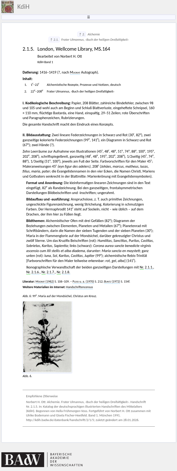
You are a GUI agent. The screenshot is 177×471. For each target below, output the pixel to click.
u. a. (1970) (83, 281)
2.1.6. (35, 272)
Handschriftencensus (79, 287)
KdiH (23, 7)
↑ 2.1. (54, 39)
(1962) (44, 281)
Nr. (142, 267)
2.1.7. (51, 272)
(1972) (112, 281)
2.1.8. (66, 272)
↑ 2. (82, 34)
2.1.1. (149, 267)
